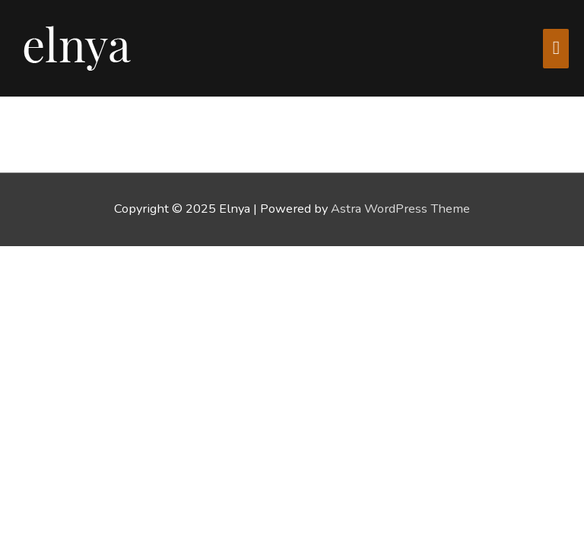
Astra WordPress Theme (400, 208)
